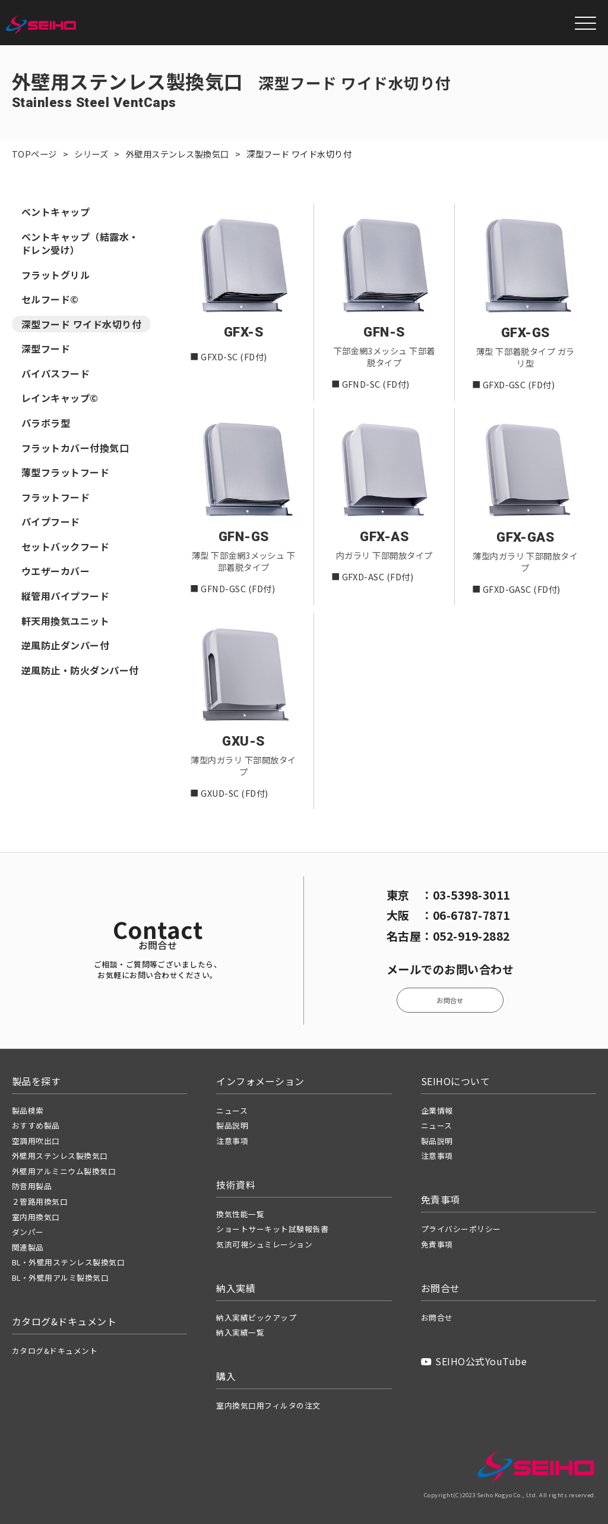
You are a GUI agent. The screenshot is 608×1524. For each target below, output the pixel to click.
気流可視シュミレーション (264, 1244)
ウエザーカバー (55, 573)
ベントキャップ (55, 214)
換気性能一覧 (240, 1214)
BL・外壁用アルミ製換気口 (60, 1277)
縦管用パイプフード (65, 597)
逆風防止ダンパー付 (65, 647)
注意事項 (232, 1140)
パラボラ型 (45, 425)
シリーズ (91, 153)
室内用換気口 (36, 1217)
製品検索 (28, 1110)
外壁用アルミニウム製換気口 (64, 1171)
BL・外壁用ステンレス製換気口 (68, 1262)
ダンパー (28, 1231)
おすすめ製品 (36, 1125)
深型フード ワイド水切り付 (81, 326)
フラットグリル (55, 276)
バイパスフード (55, 375)
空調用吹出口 (36, 1140)
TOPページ (34, 153)
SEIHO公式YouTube (474, 1361)
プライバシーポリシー (461, 1228)
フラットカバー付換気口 (75, 449)
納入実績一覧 (240, 1332)
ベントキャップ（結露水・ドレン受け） (80, 245)
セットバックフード (65, 548)
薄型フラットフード (65, 474)
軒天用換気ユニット (65, 622)
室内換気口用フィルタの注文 (268, 1405)
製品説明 (232, 1125)
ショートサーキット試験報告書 (272, 1228)
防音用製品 (32, 1186)
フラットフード (55, 499)
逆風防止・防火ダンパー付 (80, 672)
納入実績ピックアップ (256, 1317)
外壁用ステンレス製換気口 (177, 153)
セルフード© (50, 301)
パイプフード (50, 524)
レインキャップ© (60, 400)
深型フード (45, 351)
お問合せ (450, 1000)
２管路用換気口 (40, 1201)
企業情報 (437, 1110)
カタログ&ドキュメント (54, 1350)
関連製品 (28, 1247)
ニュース (232, 1110)
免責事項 (437, 1244)
